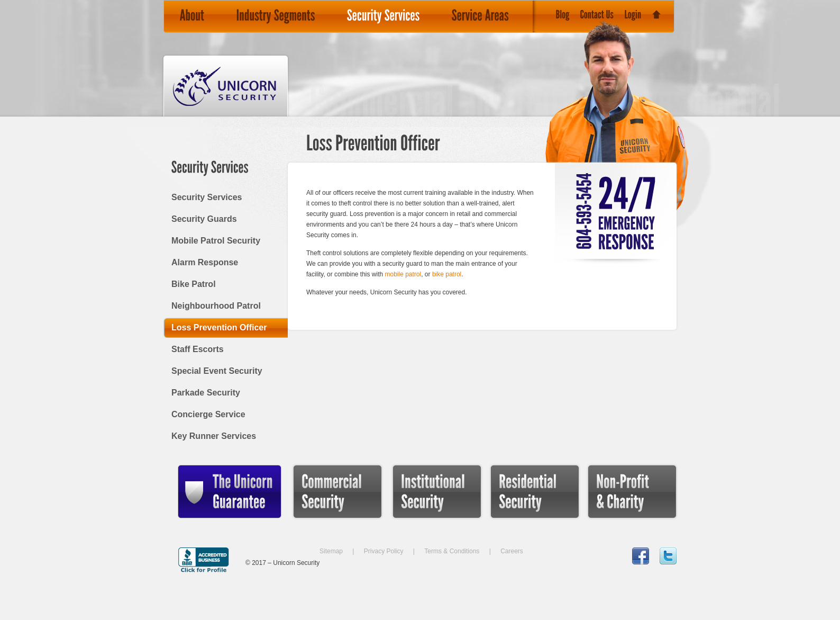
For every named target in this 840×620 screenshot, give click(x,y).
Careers (511, 551)
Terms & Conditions (451, 551)
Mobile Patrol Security (215, 240)
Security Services (206, 197)
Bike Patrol (193, 284)
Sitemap (331, 551)
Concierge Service (208, 414)
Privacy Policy (384, 551)
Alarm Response (204, 262)
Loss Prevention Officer (219, 327)
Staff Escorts (197, 349)
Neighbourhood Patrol (216, 305)
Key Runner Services (213, 436)
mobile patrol (403, 274)
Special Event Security (216, 370)
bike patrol (446, 274)
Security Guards (204, 218)
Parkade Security (205, 392)
